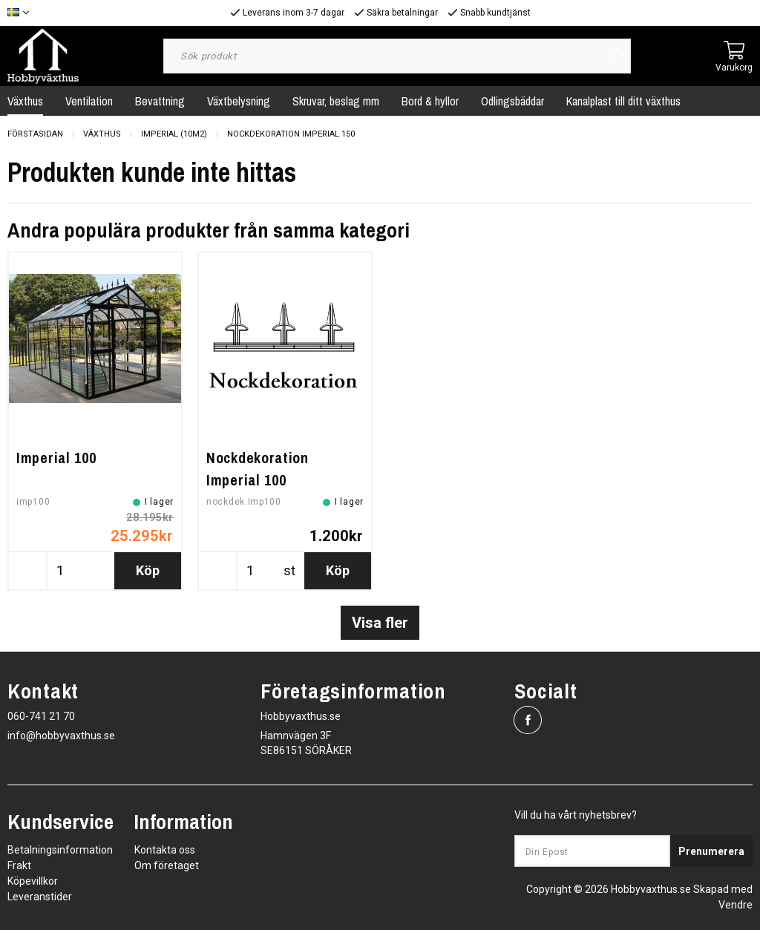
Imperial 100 (56, 458)
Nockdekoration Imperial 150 (291, 134)
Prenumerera (711, 851)
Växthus (102, 134)
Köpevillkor (32, 881)
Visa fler (380, 623)
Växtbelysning (238, 101)
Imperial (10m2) (174, 134)
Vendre (735, 905)
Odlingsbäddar (512, 101)
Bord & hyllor (430, 101)
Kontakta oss (164, 850)
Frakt (19, 865)
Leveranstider (39, 897)
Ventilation (89, 101)
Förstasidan (35, 134)
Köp (148, 570)
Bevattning (160, 101)
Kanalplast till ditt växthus (623, 101)
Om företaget (166, 865)
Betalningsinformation (60, 850)
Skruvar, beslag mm (335, 101)
